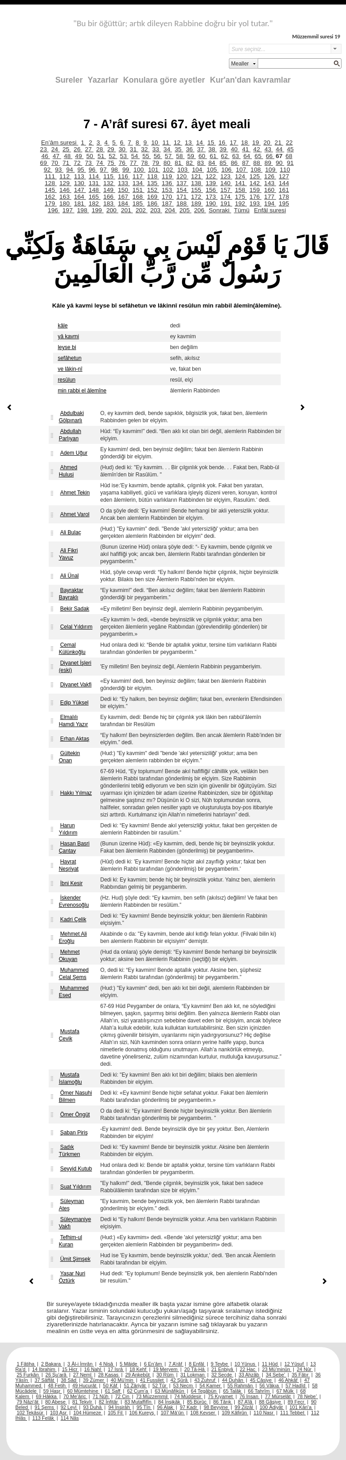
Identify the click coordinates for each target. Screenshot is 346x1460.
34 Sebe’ (276, 1374)
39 (223, 149)
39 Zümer (94, 1380)
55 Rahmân (241, 1385)
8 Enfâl (197, 1364)
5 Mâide (129, 1364)
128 (50, 183)
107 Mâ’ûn (173, 1412)
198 (83, 210)
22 (289, 142)
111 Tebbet (293, 1412)
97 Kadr (189, 1407)
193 (255, 203)
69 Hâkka (47, 1396)
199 (98, 210)
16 (223, 142)
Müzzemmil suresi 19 (316, 36)
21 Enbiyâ (222, 1369)
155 (197, 190)
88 (257, 162)
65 (259, 156)
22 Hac (248, 1369)
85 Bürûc (197, 1401)
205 (185, 210)
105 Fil (116, 1412)
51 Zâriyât (135, 1385)
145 (50, 190)
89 (268, 162)
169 (153, 196)
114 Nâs (70, 1418)
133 (124, 183)
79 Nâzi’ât (28, 1401)
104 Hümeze (88, 1412)
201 (126, 210)
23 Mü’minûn (276, 1369)
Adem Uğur (73, 453)
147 (80, 190)
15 (211, 142)
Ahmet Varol (74, 514)
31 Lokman (193, 1374)
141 (240, 183)
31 (134, 149)
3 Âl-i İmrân (81, 1364)
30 (122, 149)
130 (80, 183)
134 (138, 183)
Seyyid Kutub (76, 1169)
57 (169, 156)
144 (284, 183)
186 (153, 203)
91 (290, 162)
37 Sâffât (45, 1380)
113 (80, 176)
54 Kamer (211, 1385)
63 (236, 156)
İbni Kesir (71, 883)
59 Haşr (52, 1391)
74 (100, 162)
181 (80, 203)
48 (68, 156)
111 (50, 176)
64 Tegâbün (204, 1391)
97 (104, 169)
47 (57, 156)
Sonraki (220, 210)
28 (100, 149)
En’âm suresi (59, 142)
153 (167, 190)
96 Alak (166, 1407)
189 (197, 203)
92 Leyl (69, 1407)
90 (280, 162)
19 (256, 142)
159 (255, 190)
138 (197, 183)
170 (167, 196)
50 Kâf (110, 1385)
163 (65, 196)
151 (138, 190)
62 (225, 156)
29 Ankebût (138, 1374)
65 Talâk (232, 1391)
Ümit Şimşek (75, 1259)
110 (285, 169)
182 (94, 203)
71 (67, 162)
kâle (63, 325)
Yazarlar (103, 79)
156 (211, 190)
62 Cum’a (138, 1391)
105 (213, 169)
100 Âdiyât (272, 1407)
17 (234, 142)
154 (182, 190)
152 (153, 190)
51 (101, 156)
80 (168, 162)
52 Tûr (160, 1385)
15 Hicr (70, 1369)
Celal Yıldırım (76, 627)
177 (270, 196)
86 (235, 162)
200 (112, 210)
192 (240, 203)
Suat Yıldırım (75, 1187)
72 (78, 162)
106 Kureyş (142, 1412)
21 (279, 142)
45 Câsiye (261, 1380)
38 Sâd (69, 1380)
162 (50, 196)
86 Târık (222, 1401)
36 (190, 149)
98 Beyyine (216, 1407)
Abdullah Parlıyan (70, 435)
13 (189, 142)
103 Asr (59, 1412)
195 (284, 203)
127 (284, 176)
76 (122, 162)
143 (270, 183)
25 (67, 149)
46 (45, 156)
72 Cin (123, 1396)
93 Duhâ (93, 1407)
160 (270, 190)
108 (256, 169)
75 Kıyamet (221, 1396)
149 (109, 190)
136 (167, 183)
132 (109, 183)
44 (280, 149)
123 (226, 176)
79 (156, 162)
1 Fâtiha (26, 1364)
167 (124, 196)
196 (53, 210)
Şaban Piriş (73, 1132)
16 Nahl (93, 1369)
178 (284, 196)
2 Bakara (51, 1364)
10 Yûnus (246, 1364)
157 (226, 190)
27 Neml (83, 1374)
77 (134, 162)
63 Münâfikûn (170, 1391)
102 (168, 169)
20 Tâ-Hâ (195, 1369)
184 (124, 203)
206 (200, 210)
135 (153, 183)
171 (182, 196)
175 (240, 196)
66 (270, 156)
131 (94, 183)
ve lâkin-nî (70, 369)
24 (55, 149)
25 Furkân (28, 1374)
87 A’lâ (246, 1401)
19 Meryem (166, 1369)
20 (268, 142)
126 (270, 176)
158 (240, 190)
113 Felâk (43, 1418)
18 (245, 142)
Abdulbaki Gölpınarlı (71, 417)
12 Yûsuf (294, 1364)
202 (141, 210)
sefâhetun (70, 358)
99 (126, 169)
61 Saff (113, 1391)
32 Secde (222, 1374)
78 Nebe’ (307, 1396)
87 (246, 162)
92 (48, 169)
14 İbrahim (44, 1369)
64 (247, 156)
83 (201, 162)
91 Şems (45, 1407)
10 (155, 142)
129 (65, 183)
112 (65, 176)
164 (80, 196)
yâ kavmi (68, 336)
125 (255, 176)
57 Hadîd (296, 1385)
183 (109, 203)
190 (211, 203)
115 (109, 176)
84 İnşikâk (170, 1401)
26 (78, 149)
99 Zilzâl (245, 1407)
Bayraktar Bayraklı (71, 594)
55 (146, 156)
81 (179, 162)
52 (113, 156)
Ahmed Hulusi (68, 471)
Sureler (69, 79)
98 (115, 169)
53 (124, 156)
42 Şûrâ (179, 1380)
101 (154, 169)
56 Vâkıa (270, 1385)
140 (226, 183)
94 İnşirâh (119, 1407)
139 (211, 183)
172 (197, 196)
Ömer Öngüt (75, 1114)
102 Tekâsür (31, 1412)
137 (182, 183)
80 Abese (56, 1401)
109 (271, 169)
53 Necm (183, 1385)
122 (211, 176)
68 (289, 156)
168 (138, 196)
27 (89, 149)
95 (81, 169)
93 (59, 169)
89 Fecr (296, 1401)
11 (167, 142)
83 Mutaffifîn (139, 1401)
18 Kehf (138, 1369)
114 (94, 176)
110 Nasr (264, 1412)
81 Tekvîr (82, 1401)
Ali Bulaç (70, 532)
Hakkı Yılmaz (75, 793)
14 (200, 142)
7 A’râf (175, 1364)
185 (138, 203)
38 (212, 149)
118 (153, 176)
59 (191, 156)
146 (65, 190)
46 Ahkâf (288, 1380)
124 (240, 176)
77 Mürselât (278, 1396)
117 (138, 176)
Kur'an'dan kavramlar (250, 79)
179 (50, 203)
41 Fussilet (152, 1380)
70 (55, 162)
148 (94, 190)
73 (89, 162)
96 (93, 169)
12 (177, 142)
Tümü (242, 210)
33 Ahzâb (249, 1374)
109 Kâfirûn (235, 1412)
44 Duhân (233, 1380)
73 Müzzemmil (152, 1396)
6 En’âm (153, 1364)
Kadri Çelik (73, 919)
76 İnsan (249, 1396)
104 (198, 169)
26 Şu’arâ (57, 1374)
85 (223, 162)
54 (135, 156)
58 (180, 156)
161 (284, 190)
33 (156, 149)
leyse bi (67, 347)
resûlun (66, 380)
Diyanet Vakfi (75, 684)
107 (242, 169)
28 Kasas (109, 1374)
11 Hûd (270, 1364)
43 (268, 149)
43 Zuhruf (205, 1380)
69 (44, 162)
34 (168, 149)
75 (111, 162)
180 (65, 203)
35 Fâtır (300, 1374)
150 (124, 190)
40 (235, 149)
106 (227, 169)
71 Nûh (101, 1396)
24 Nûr (305, 1369)
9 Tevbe (220, 1364)
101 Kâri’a (301, 1407)
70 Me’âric (75, 1396)
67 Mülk (285, 1391)
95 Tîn (144, 1407)
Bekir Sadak (74, 609)
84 (212, 162)
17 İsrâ (116, 1369)
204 (171, 210)
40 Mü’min (123, 1380)
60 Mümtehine (83, 1391)
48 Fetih (57, 1385)
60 (203, 156)
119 (167, 176)
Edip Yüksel (74, 703)
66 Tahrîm (259, 1391)
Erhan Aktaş (74, 739)
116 (124, 176)
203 (156, 210)
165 (94, 196)
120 (182, 176)
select (336, 48)
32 (145, 149)
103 (183, 169)
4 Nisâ (106, 1364)
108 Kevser (203, 1412)
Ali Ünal (69, 576)
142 (255, 183)
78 (145, 162)
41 (246, 149)
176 (255, 196)
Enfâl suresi (270, 210)
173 (211, 196)
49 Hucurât (85, 1385)
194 (270, 203)
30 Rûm (165, 1374)
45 (290, 149)
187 (167, 203)
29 (111, 149)
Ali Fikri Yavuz (68, 554)
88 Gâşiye (270, 1401)
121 (197, 176)
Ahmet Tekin (75, 493)
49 (79, 156)
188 (182, 203)
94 (70, 169)
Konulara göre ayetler (164, 79)
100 (139, 169)
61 (213, 156)
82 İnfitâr (109, 1401)
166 (109, 196)
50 (90, 156)
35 (179, 149)
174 (226, 196)
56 (158, 156)
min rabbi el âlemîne (82, 390)
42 (257, 149)
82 (190, 162)
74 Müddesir (188, 1396)
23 (44, 149)
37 (201, 149)
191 (226, 203)
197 (68, 210)
